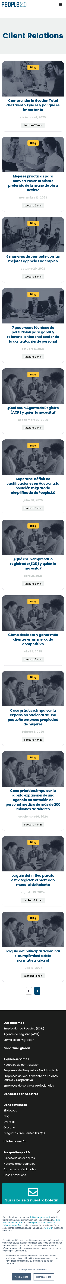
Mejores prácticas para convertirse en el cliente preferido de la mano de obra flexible (33, 183)
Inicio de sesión (15, 1141)
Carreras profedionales (20, 1169)
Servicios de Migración (19, 1040)
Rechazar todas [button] (43, 1277)
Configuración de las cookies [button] (33, 1269)
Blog (7, 1116)
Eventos (9, 1122)
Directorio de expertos (19, 1158)
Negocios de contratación (21, 1065)
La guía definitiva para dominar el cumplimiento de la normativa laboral (33, 956)
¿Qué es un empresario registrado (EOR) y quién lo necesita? (33, 564)
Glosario (9, 1127)
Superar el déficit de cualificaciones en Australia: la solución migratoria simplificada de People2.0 (33, 485)
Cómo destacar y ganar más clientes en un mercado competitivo (33, 639)
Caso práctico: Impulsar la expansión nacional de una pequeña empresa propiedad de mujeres (33, 717)
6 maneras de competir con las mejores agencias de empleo (33, 259)
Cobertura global (17, 1048)
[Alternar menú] (60, 4)
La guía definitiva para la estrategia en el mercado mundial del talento (33, 880)
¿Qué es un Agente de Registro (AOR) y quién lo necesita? (33, 410)
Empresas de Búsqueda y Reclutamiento (31, 1070)
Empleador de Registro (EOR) (24, 1028)
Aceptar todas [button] (21, 1277)
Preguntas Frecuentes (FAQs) (24, 1133)
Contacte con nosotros (21, 1094)
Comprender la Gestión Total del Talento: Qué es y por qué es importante (33, 105)
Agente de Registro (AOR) (21, 1034)
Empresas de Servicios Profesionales (29, 1086)
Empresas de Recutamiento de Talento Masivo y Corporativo (31, 1078)
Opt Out (48, 1228)
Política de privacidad (40, 1217)
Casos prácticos (15, 1175)
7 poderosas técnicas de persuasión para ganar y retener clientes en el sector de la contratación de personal (33, 334)
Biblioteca (10, 1110)
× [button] (58, 1212)
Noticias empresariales (19, 1164)
